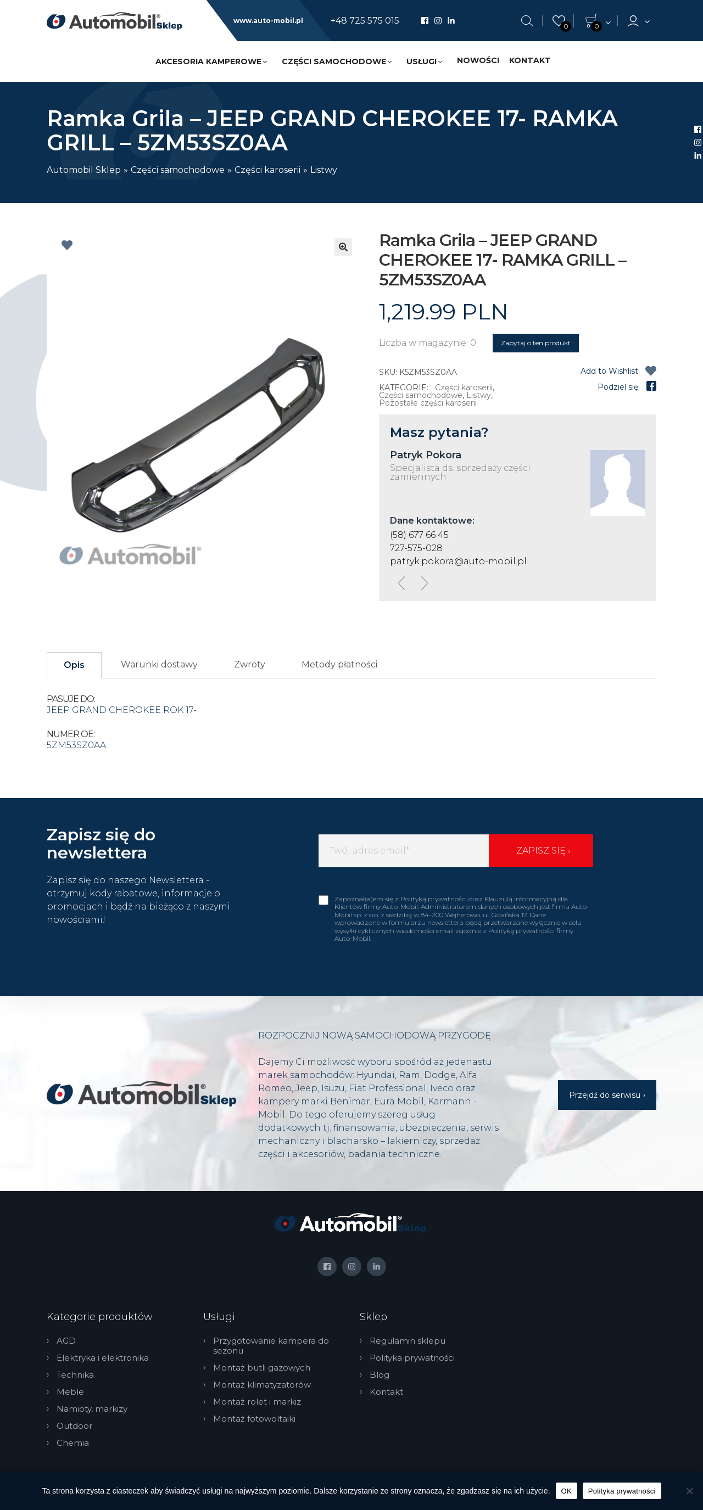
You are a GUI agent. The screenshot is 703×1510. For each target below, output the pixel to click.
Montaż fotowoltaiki (254, 1419)
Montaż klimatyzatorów (262, 1385)
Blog (379, 1375)
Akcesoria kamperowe (208, 61)
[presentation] (401, 583)
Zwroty (249, 664)
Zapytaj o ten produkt (536, 343)
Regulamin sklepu (407, 1341)
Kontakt (530, 60)
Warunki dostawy (159, 664)
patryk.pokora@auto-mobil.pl (458, 561)
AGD (66, 1341)
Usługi (421, 61)
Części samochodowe (334, 61)
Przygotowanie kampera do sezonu (271, 1346)
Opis (74, 665)
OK (566, 1491)
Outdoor (74, 1426)
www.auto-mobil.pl (268, 21)
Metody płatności (339, 664)
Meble (70, 1392)
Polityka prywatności (412, 1358)
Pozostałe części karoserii (428, 403)
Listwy (323, 170)
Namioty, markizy (92, 1409)
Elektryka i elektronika (103, 1358)
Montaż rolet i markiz (257, 1402)
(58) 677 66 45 (419, 535)
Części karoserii (267, 170)
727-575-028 (416, 548)
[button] (343, 247)
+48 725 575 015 (365, 20)
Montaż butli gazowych (261, 1368)
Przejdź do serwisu (604, 1095)
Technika (75, 1375)
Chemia (73, 1443)
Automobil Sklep (84, 170)
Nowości (478, 60)
